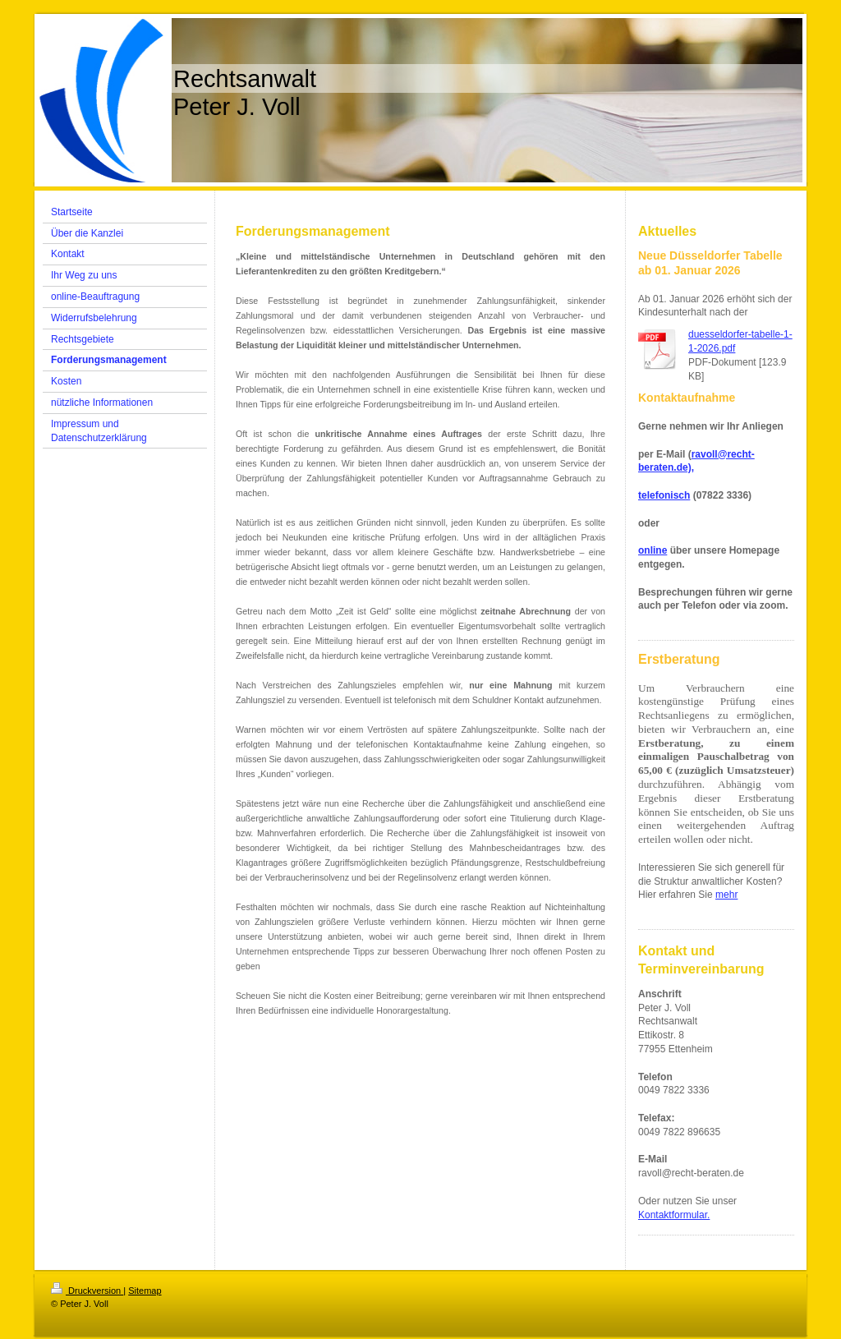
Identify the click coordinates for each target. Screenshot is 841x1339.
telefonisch (664, 495)
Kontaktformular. (674, 1215)
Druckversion (87, 1290)
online (652, 550)
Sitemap (144, 1290)
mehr (726, 894)
